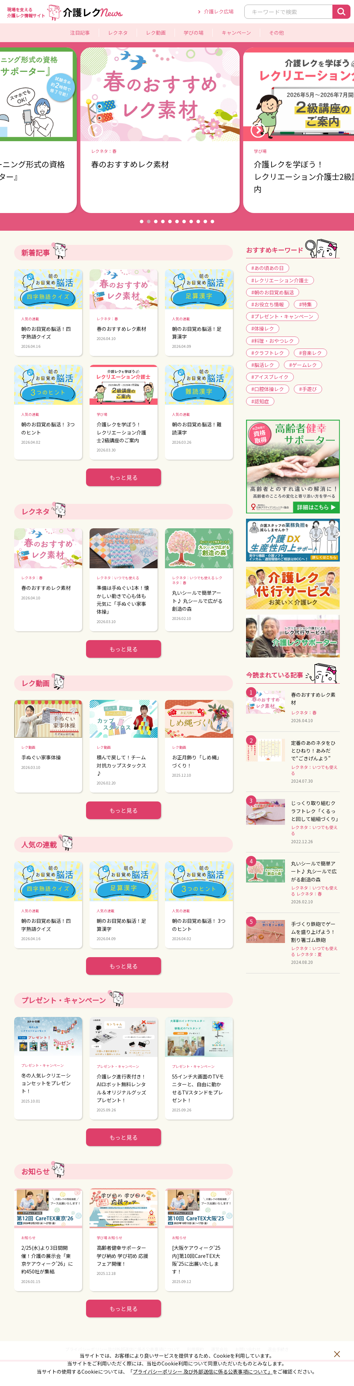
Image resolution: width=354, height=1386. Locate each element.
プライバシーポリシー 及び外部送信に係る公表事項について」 (203, 1371)
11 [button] (212, 221)
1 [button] (141, 221)
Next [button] (258, 130)
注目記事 (80, 32)
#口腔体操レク (267, 388)
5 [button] (170, 221)
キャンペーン (236, 32)
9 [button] (198, 221)
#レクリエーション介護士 (280, 280)
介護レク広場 (219, 11)
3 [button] (156, 221)
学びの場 (194, 32)
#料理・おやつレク (272, 340)
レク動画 (156, 32)
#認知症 (260, 401)
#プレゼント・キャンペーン (282, 316)
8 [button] (191, 221)
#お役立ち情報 (267, 304)
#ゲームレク (303, 364)
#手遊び (308, 388)
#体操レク (262, 328)
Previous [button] (95, 130)
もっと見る (123, 477)
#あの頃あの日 (267, 267)
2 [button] (148, 221)
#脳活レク (262, 364)
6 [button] (177, 221)
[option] (177, 130)
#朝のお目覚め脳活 (272, 292)
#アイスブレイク (270, 376)
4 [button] (163, 221)
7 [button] (184, 221)
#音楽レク (310, 352)
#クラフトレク (267, 352)
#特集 (305, 304)
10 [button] (205, 221)
